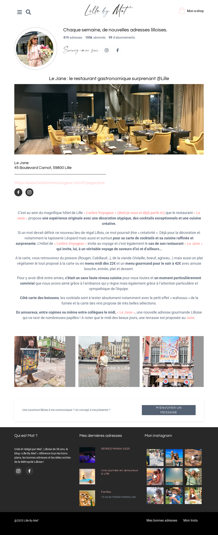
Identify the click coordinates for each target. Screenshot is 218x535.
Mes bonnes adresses (161, 520)
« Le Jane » (193, 243)
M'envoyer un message (169, 410)
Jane (190, 318)
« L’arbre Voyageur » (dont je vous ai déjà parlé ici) (124, 213)
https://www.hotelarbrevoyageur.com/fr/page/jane (59, 183)
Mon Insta (190, 520)
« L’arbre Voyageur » (70, 243)
